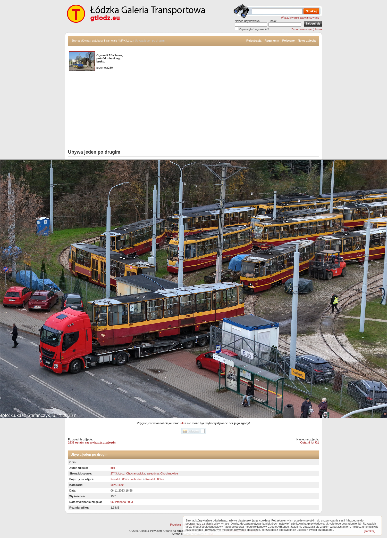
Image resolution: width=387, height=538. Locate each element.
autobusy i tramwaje (104, 40)
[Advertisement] (193, 111)
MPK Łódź (126, 40)
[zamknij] (369, 531)
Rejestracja (254, 40)
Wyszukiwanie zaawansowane (300, 17)
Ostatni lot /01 (309, 442)
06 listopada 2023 (122, 501)
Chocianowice (169, 473)
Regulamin (272, 40)
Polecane (288, 40)
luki (182, 423)
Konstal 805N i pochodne (126, 479)
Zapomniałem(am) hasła (306, 29)
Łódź (122, 473)
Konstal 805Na (154, 479)
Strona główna (80, 40)
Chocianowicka (135, 473)
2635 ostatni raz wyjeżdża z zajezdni (92, 442)
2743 (114, 473)
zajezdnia (153, 473)
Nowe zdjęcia (307, 40)
